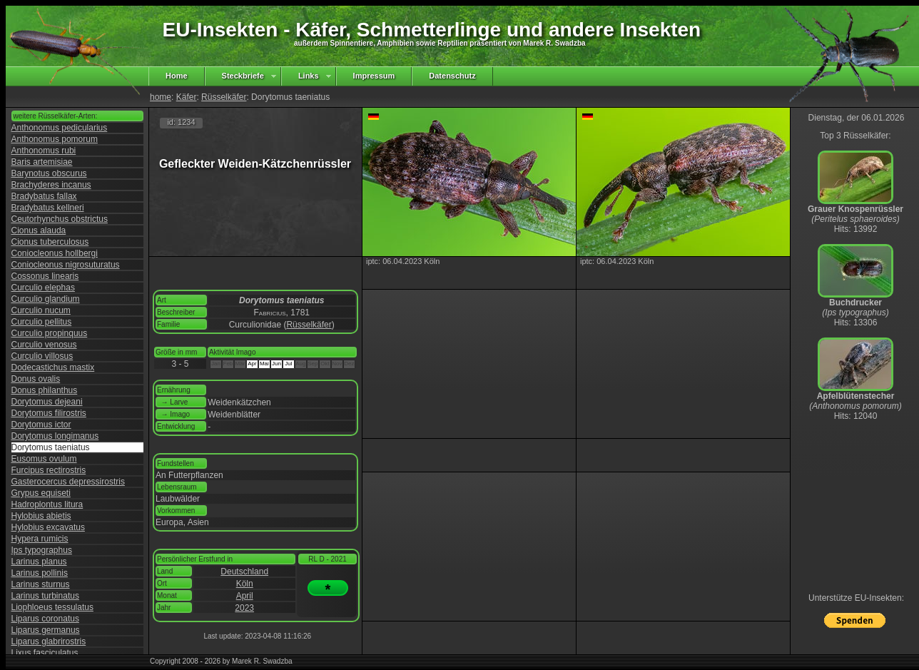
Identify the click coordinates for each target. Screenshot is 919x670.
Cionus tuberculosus (50, 242)
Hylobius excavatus (48, 527)
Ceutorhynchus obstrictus (59, 219)
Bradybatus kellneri (47, 208)
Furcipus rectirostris (48, 470)
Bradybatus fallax (44, 196)
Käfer (186, 97)
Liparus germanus (45, 630)
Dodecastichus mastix (53, 367)
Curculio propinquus (49, 333)
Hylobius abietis (41, 516)
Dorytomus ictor (41, 425)
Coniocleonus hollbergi (54, 253)
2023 (244, 608)
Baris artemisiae (42, 162)
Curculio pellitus (41, 322)
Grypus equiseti (41, 493)
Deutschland (244, 572)
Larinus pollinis (39, 573)
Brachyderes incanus (51, 185)
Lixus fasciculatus (44, 653)
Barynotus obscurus (49, 173)
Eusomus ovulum (44, 459)
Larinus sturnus (40, 584)
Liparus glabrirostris (48, 641)
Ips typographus (41, 550)
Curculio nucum (41, 310)
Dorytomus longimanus (55, 436)
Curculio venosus (44, 345)
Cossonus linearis (45, 276)
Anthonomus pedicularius (59, 128)
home (160, 97)
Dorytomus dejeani (47, 402)
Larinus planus (39, 562)
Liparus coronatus (45, 619)
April (244, 596)
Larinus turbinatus (45, 596)
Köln (244, 584)
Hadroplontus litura (47, 504)
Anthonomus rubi (43, 151)
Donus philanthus (44, 390)
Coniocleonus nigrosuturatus (65, 265)
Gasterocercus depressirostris (68, 482)
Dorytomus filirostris (48, 413)
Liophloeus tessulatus (52, 607)
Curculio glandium (45, 299)
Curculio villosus (42, 356)
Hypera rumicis (39, 539)
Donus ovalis (36, 379)
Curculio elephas (43, 288)
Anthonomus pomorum (54, 139)
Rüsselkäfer (223, 97)
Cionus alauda (38, 230)
